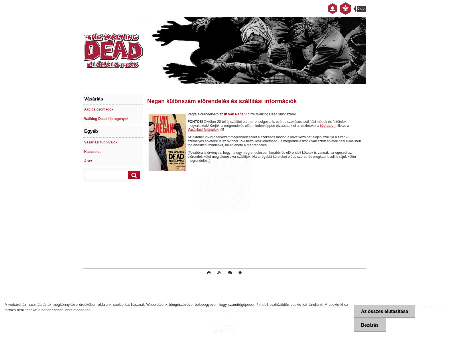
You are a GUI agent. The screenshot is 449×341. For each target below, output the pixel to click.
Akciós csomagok (98, 109)
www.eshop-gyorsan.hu (128, 273)
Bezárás (370, 325)
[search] (133, 175)
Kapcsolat (92, 152)
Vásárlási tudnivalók (100, 142)
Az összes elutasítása (384, 311)
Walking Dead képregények (106, 119)
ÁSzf (88, 161)
